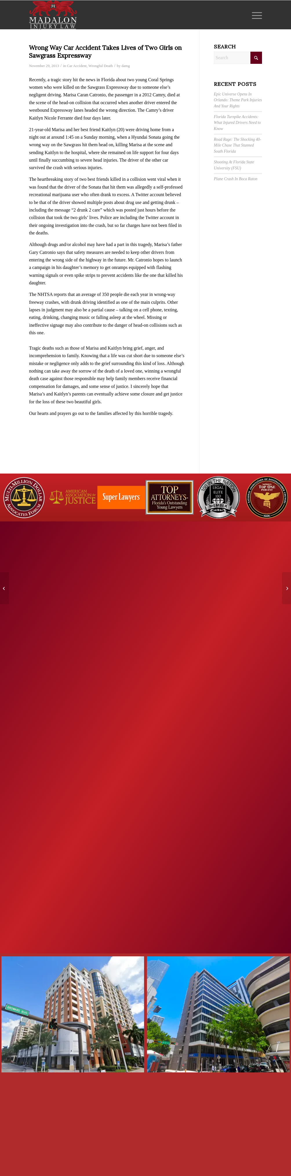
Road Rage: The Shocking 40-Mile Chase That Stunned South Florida (237, 145)
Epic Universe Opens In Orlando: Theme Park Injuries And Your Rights (238, 100)
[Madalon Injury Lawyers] (53, 14)
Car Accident (77, 66)
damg (125, 66)
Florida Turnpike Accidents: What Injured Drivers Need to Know (237, 123)
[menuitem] (255, 14)
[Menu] (255, 14)
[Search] (238, 58)
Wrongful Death (100, 66)
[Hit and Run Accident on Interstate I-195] (286, 588)
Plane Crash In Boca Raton (235, 179)
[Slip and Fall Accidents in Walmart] (4, 588)
